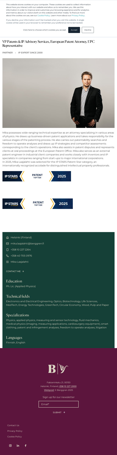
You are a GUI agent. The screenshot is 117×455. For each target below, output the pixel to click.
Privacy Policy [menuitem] (14, 431)
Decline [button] (87, 30)
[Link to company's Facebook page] (26, 446)
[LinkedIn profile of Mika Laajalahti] (58, 262)
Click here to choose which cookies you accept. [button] (44, 30)
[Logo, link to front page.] (58, 369)
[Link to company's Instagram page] (10, 446)
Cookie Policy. (43, 15)
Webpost (49, 390)
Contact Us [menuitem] (13, 425)
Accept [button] (74, 30)
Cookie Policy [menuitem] (14, 436)
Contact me (13, 271)
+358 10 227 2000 (67, 386)
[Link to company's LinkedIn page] (18, 446)
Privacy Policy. (78, 15)
